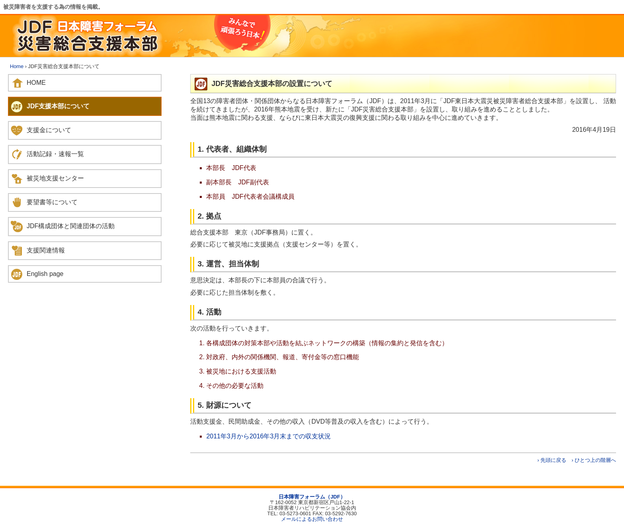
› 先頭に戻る (551, 460)
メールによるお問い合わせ (312, 519)
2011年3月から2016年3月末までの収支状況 (268, 436)
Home (16, 66)
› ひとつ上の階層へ (593, 460)
